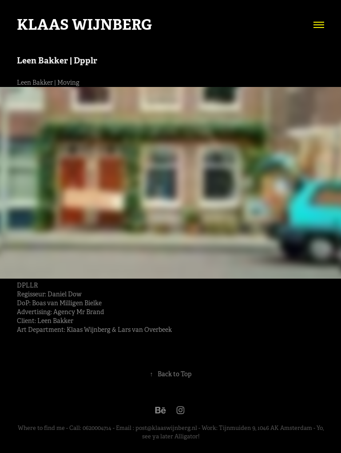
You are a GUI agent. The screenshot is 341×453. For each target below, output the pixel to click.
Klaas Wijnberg (84, 24)
